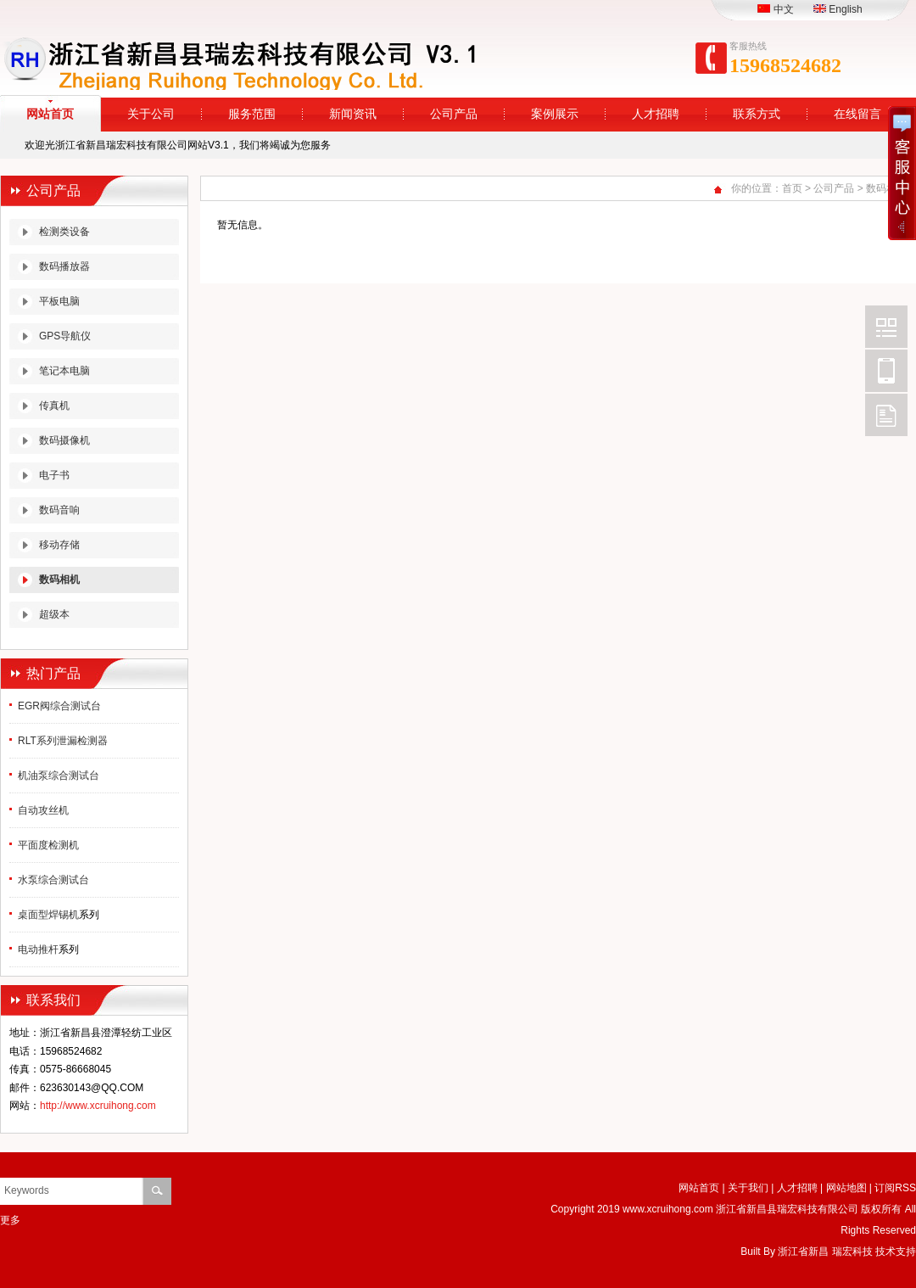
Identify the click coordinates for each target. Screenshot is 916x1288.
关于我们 (748, 1188)
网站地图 (846, 1188)
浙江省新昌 (803, 1251)
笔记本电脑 (64, 371)
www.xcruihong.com (668, 1209)
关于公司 (151, 114)
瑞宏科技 (852, 1251)
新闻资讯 (353, 114)
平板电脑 (59, 301)
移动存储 (59, 545)
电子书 (54, 475)
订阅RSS (895, 1188)
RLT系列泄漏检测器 (63, 741)
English (838, 9)
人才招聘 (655, 114)
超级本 (54, 614)
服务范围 (252, 114)
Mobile (886, 371)
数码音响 (59, 510)
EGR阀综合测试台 (59, 706)
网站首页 (699, 1188)
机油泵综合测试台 (58, 775)
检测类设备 (64, 232)
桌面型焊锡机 (48, 915)
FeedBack (886, 415)
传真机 (54, 406)
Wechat (886, 326)
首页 (792, 188)
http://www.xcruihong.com (98, 1106)
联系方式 (756, 114)
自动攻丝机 (43, 810)
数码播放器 (64, 266)
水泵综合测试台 (53, 880)
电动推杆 (38, 949)
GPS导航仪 (65, 336)
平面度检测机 (48, 845)
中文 (775, 9)
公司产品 (454, 114)
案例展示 (554, 114)
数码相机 (59, 579)
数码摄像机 (64, 440)
